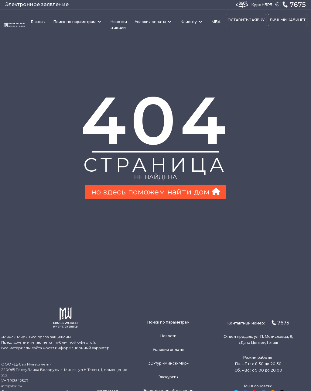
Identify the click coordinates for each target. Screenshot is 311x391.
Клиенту (189, 21)
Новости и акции (119, 24)
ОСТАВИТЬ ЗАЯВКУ (246, 20)
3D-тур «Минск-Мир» (168, 363)
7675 (294, 4)
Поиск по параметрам (74, 21)
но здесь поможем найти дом (155, 191)
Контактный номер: (258, 323)
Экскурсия (168, 377)
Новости (168, 336)
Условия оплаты (150, 21)
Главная (38, 21)
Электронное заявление (37, 4)
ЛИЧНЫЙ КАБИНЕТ (288, 20)
